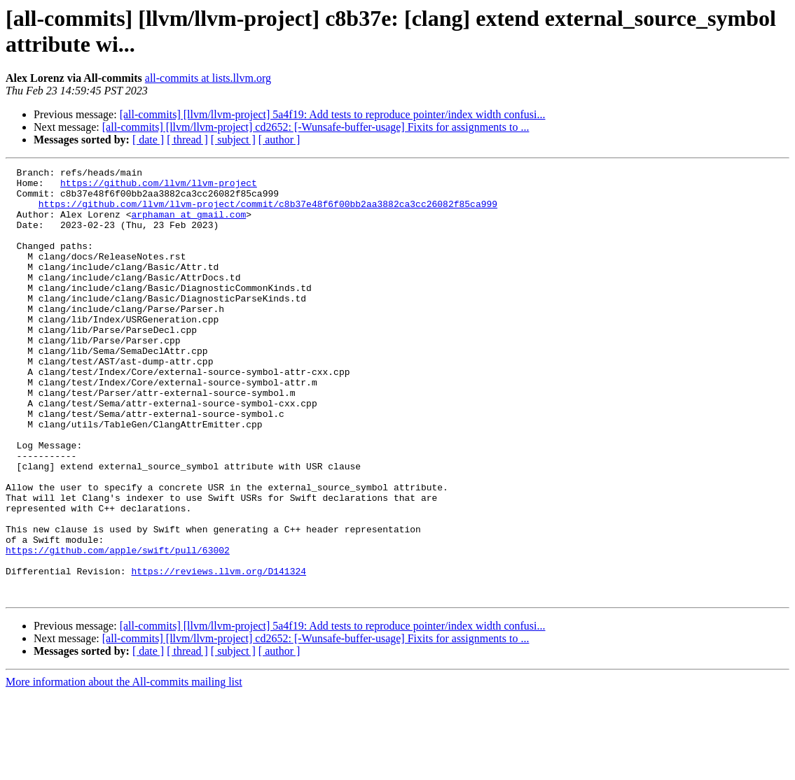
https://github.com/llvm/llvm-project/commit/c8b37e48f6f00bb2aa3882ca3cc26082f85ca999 (268, 212)
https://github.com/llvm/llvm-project (158, 186)
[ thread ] (187, 140)
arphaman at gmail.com (188, 224)
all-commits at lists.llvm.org (208, 78)
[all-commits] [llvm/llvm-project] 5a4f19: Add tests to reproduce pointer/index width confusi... (333, 114)
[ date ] (148, 140)
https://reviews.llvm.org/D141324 (218, 652)
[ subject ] (233, 140)
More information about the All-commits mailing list (124, 768)
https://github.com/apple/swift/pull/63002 (118, 627)
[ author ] (279, 140)
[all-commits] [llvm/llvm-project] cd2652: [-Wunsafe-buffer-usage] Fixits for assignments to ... (316, 127)
